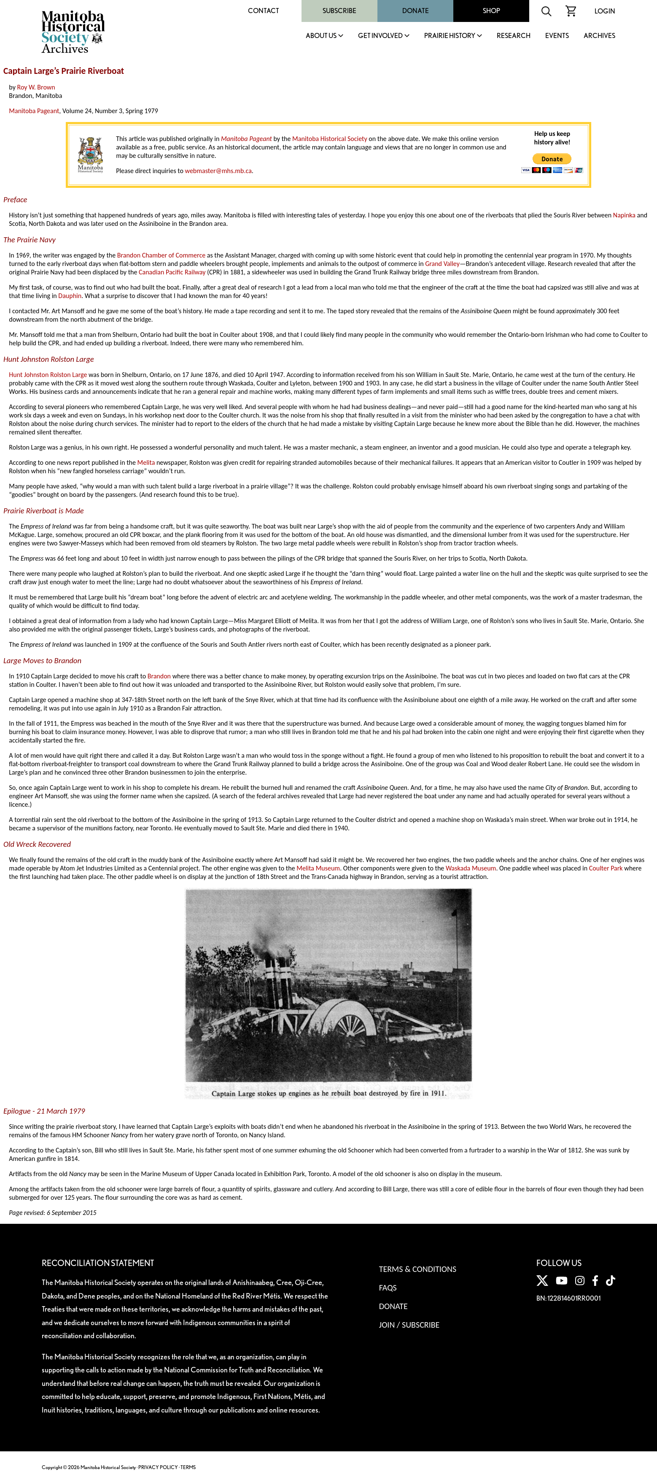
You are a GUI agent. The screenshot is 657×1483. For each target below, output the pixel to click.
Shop (491, 11)
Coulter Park (606, 868)
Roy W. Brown (36, 87)
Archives (599, 36)
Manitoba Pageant (34, 111)
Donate (415, 11)
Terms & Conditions (417, 1269)
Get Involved (380, 36)
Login (605, 11)
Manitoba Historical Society (329, 139)
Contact (263, 11)
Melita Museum (318, 868)
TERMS (188, 1467)
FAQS (388, 1287)
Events (557, 36)
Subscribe (339, 11)
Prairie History (449, 36)
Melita (146, 462)
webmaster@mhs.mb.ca (218, 171)
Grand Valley (442, 264)
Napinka (624, 215)
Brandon (159, 676)
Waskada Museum (471, 868)
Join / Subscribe (409, 1325)
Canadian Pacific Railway (172, 272)
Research (513, 36)
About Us (321, 36)
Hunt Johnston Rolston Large (48, 375)
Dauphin (69, 296)
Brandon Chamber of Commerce (161, 255)
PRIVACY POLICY (158, 1467)
